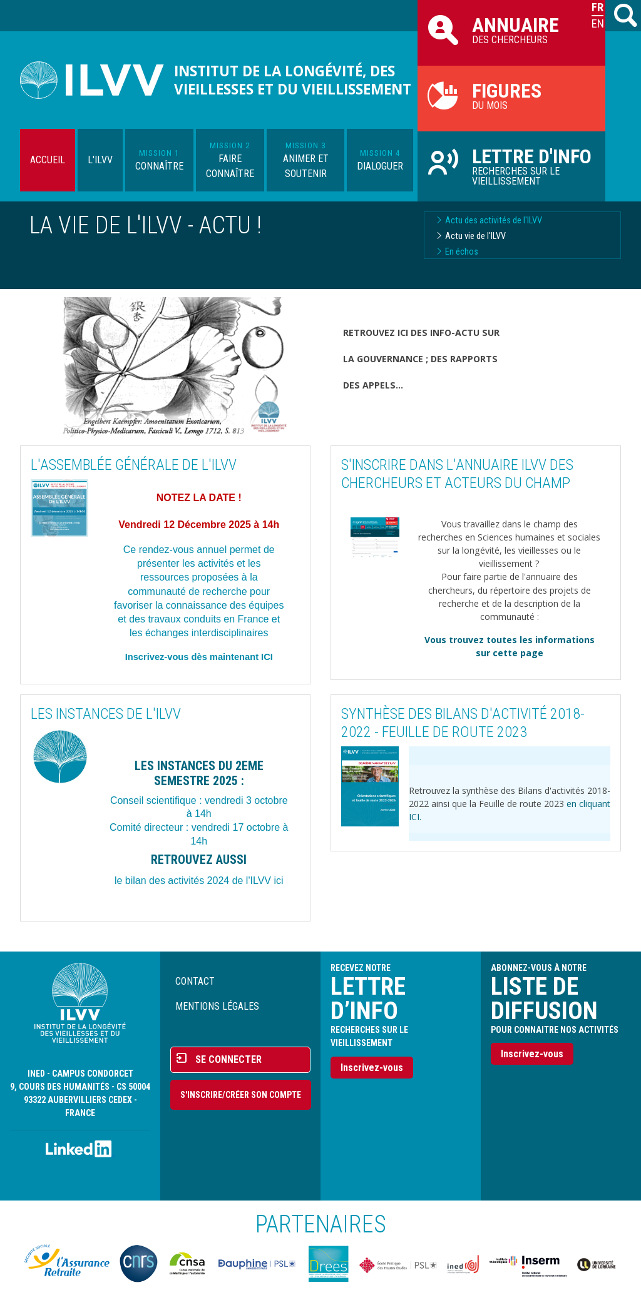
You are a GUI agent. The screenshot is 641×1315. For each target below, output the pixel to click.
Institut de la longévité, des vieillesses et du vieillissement (292, 80)
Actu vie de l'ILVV (475, 236)
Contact (195, 981)
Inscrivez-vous (372, 1068)
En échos (461, 251)
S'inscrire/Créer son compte (240, 1095)
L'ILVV (100, 160)
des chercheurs (511, 29)
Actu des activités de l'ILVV (493, 220)
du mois (511, 95)
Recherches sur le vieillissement (511, 166)
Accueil (47, 160)
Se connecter (228, 1059)
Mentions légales (217, 1006)
